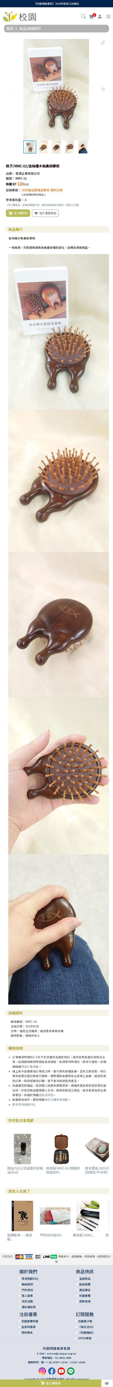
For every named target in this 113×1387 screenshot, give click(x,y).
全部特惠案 (28, 1327)
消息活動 (27, 1301)
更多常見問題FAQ (24, 1104)
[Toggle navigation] (108, 16)
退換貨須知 (46, 1095)
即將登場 (85, 1301)
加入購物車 (18, 213)
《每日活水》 (86, 1327)
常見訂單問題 (30, 1067)
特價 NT (11, 184)
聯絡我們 (27, 1284)
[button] (83, 16)
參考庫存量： (15, 200)
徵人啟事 (27, 1296)
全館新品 (85, 1279)
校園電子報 (85, 1321)
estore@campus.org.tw (61, 1353)
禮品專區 (85, 1290)
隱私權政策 (29, 1307)
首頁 (10, 28)
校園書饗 (85, 1296)
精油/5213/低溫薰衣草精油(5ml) (25, 1170)
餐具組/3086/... (84, 1235)
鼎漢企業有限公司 (28, 173)
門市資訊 (27, 1290)
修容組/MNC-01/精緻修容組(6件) (63, 1170)
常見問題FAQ (30, 1279)
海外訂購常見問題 (56, 1100)
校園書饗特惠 (29, 1321)
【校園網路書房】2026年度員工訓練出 (56, 3)
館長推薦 (85, 1284)
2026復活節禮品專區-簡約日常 (42, 190)
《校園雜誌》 (86, 1332)
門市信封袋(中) (51, 1235)
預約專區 (27, 1332)
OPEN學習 (85, 1338)
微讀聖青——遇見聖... (19, 1237)
